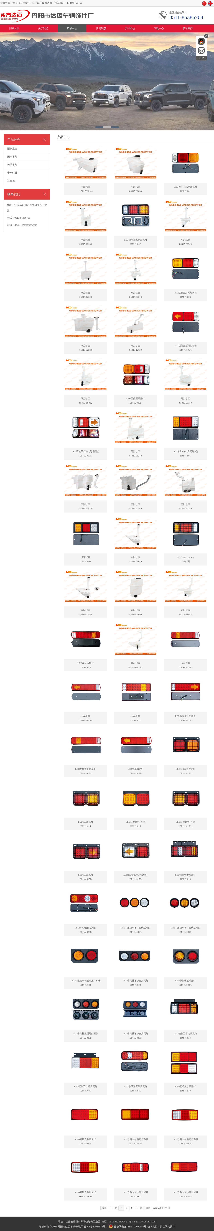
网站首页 (14, 28)
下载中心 (159, 28)
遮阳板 (11, 180)
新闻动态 (101, 28)
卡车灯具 (12, 172)
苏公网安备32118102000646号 (130, 1226)
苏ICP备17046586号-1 (95, 1226)
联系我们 (188, 28)
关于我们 (43, 28)
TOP (201, 58)
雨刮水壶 (12, 148)
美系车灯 (12, 164)
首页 (104, 1208)
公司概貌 (130, 28)
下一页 (138, 1208)
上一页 (113, 1208)
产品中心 (72, 28)
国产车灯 (12, 156)
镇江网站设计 (167, 1226)
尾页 (148, 1208)
